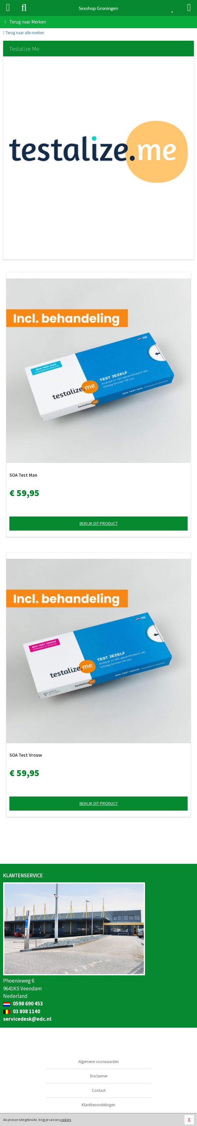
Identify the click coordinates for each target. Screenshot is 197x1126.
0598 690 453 (23, 1003)
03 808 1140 (21, 1011)
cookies (65, 1120)
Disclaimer (98, 1076)
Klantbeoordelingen (98, 1105)
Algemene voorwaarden (98, 1061)
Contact (99, 1090)
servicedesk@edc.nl (27, 1018)
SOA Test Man (23, 475)
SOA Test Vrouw (25, 755)
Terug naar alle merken (23, 32)
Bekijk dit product (99, 523)
